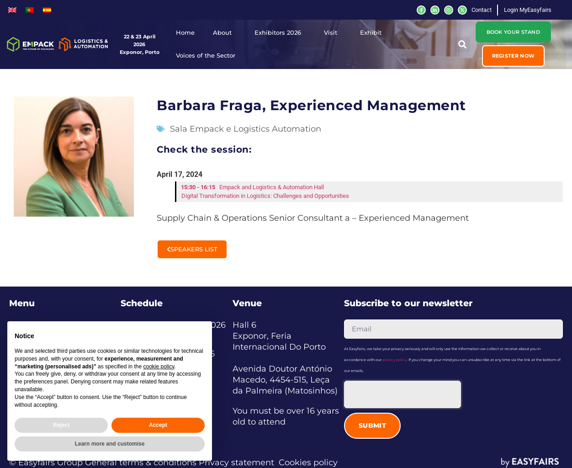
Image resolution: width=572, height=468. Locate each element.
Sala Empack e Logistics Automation (245, 128)
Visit (333, 32)
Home (185, 32)
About (224, 32)
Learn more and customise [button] (110, 444)
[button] (513, 55)
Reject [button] (61, 425)
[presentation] (402, 394)
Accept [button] (158, 425)
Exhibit (373, 32)
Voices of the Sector (208, 55)
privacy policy (394, 359)
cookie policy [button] (158, 366)
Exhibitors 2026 (280, 32)
